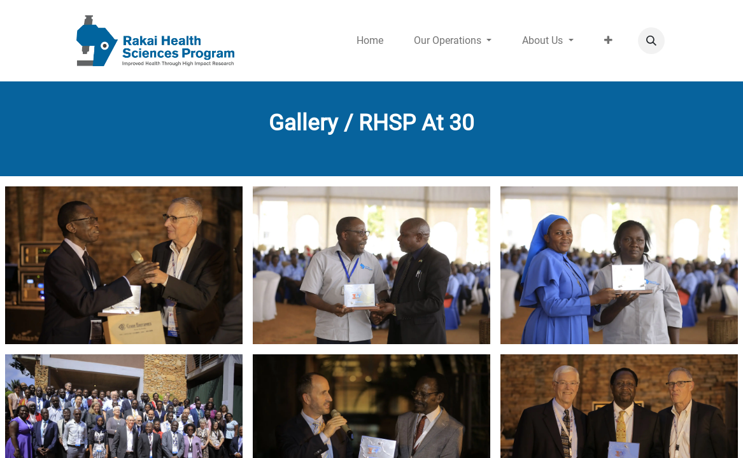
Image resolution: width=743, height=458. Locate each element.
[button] (651, 40)
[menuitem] (370, 40)
